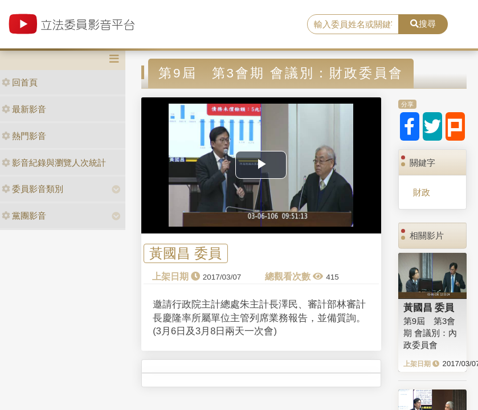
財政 (421, 192)
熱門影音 (24, 136)
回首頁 (20, 82)
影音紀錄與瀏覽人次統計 (54, 162)
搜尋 (423, 23)
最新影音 (24, 109)
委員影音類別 (32, 189)
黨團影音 (24, 215)
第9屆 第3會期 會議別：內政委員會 (430, 333)
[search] (353, 24)
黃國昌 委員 (185, 253)
